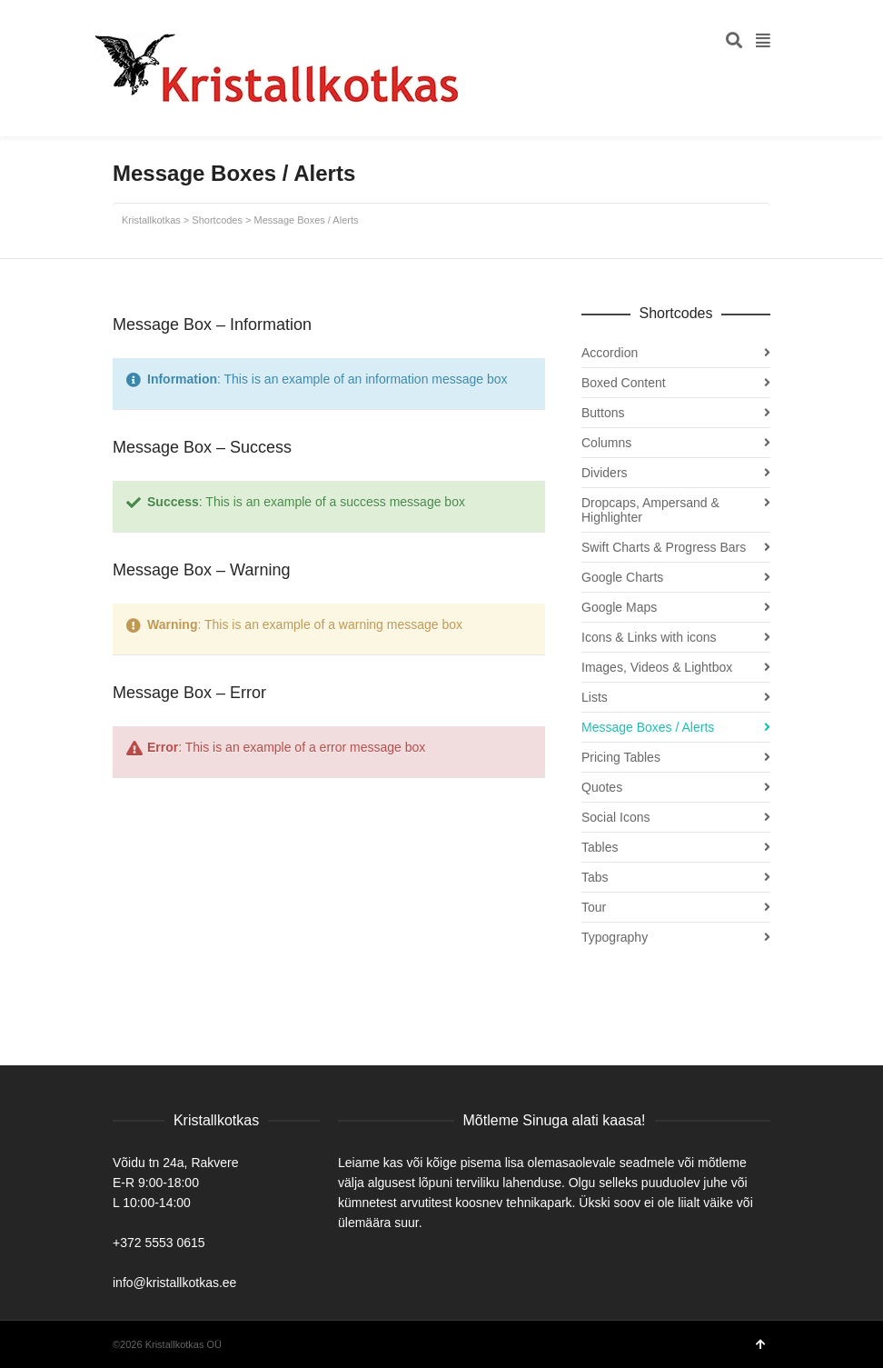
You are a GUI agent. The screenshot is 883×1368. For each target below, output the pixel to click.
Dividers (604, 472)
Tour (593, 907)
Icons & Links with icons (649, 637)
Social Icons (615, 817)
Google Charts (622, 577)
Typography (614, 937)
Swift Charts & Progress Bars (663, 547)
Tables (599, 847)
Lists (594, 697)
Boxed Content (623, 382)
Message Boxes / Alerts (647, 727)
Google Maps (619, 607)
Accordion (609, 352)
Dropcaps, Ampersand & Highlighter (650, 509)
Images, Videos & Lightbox (656, 667)
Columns (606, 442)
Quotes (601, 787)
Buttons (602, 412)
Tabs (595, 877)
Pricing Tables (620, 757)
